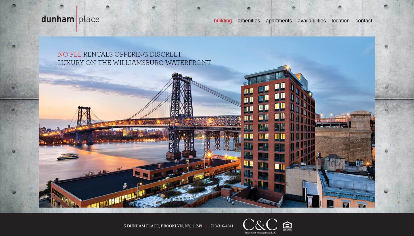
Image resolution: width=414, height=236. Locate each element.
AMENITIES (249, 21)
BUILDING (223, 21)
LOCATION (341, 21)
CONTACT (363, 21)
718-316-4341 (222, 226)
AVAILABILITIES (312, 21)
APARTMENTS (279, 21)
